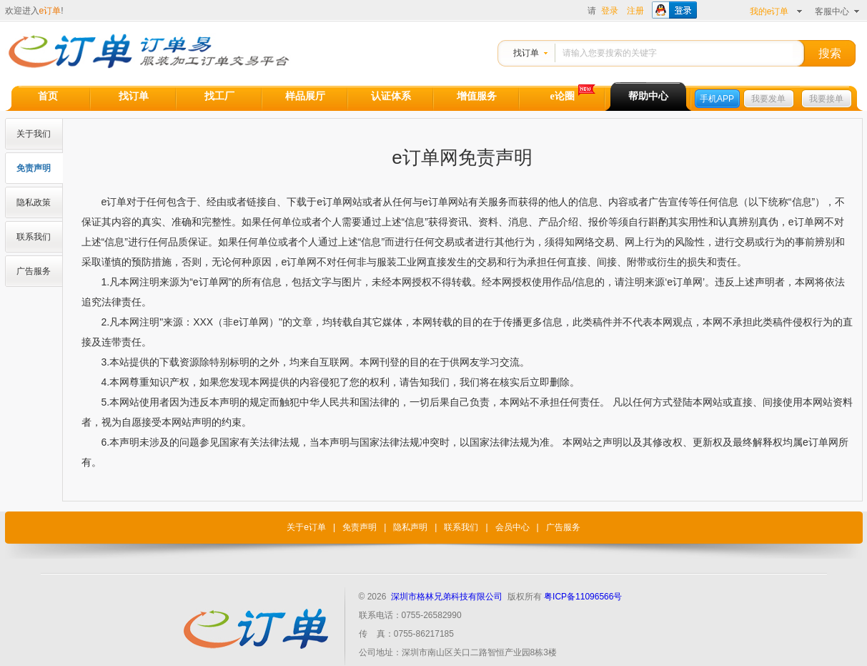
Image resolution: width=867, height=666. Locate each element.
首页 (48, 96)
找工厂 (219, 96)
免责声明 (33, 168)
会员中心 (512, 527)
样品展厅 (305, 96)
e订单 (50, 11)
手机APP (717, 99)
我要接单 (826, 99)
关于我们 (33, 134)
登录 (609, 11)
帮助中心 (648, 96)
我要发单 (768, 99)
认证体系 (391, 96)
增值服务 (477, 96)
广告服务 (33, 271)
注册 (635, 11)
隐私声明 (410, 527)
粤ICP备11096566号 (583, 597)
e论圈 (562, 96)
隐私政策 (33, 202)
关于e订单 (306, 527)
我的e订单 (769, 11)
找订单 (526, 53)
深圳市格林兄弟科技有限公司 (446, 597)
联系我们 (33, 237)
